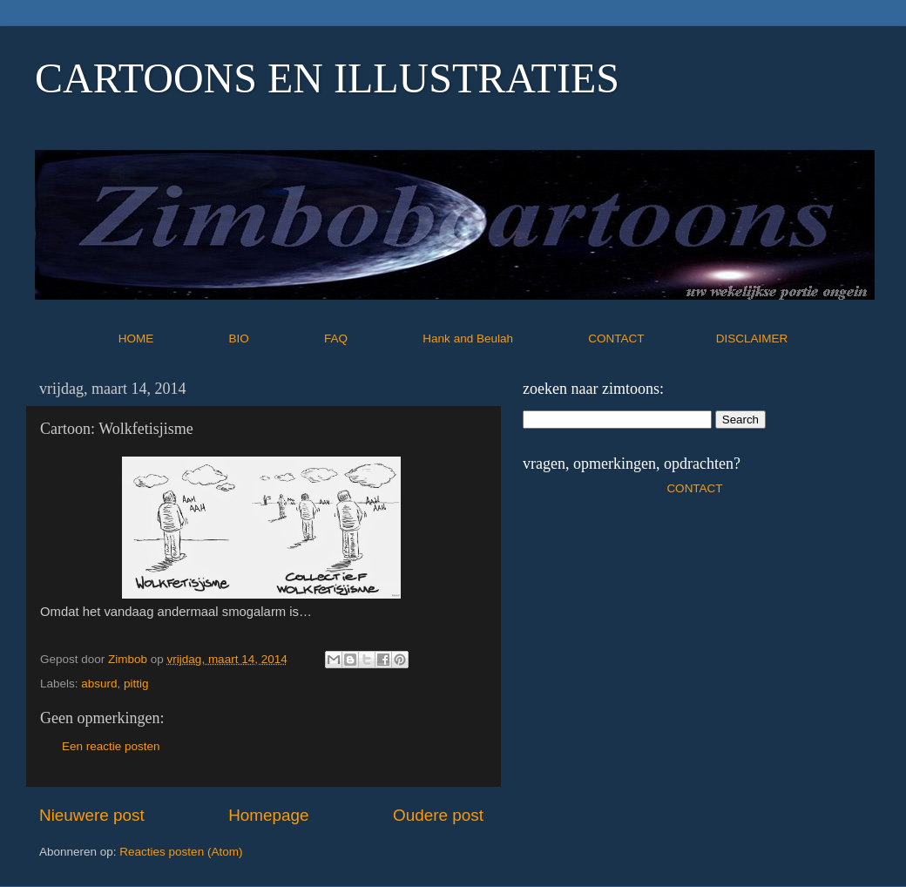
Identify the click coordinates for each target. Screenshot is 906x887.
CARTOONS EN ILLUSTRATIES (327, 78)
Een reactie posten (111, 746)
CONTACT (652, 338)
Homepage (268, 815)
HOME (172, 338)
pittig (136, 683)
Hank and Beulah (504, 338)
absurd (99, 683)
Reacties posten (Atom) (180, 851)
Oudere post (438, 815)
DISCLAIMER (752, 338)
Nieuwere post (92, 815)
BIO (275, 338)
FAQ (372, 338)
